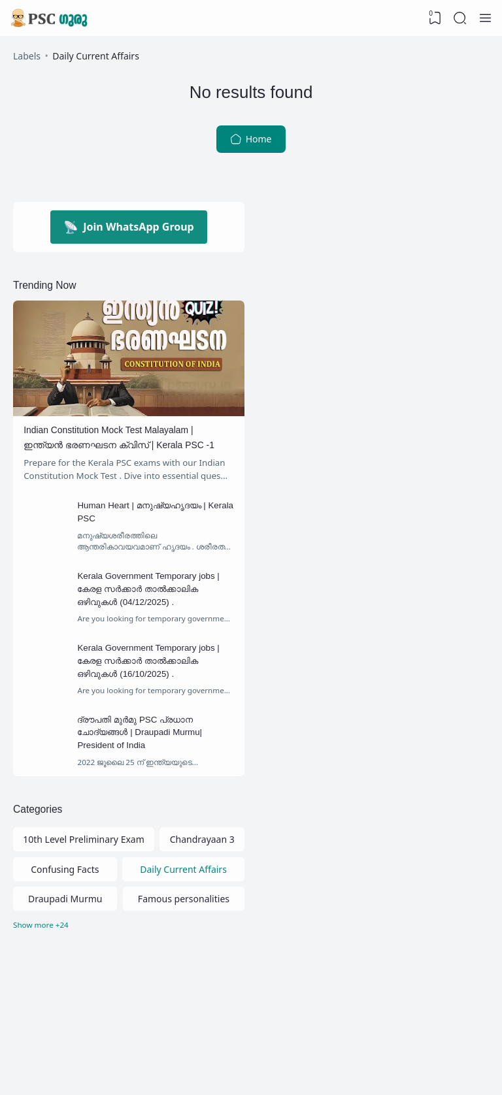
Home (250, 144)
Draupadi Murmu (65, 951)
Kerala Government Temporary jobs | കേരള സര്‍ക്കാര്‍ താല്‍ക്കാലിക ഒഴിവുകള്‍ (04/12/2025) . (156, 623)
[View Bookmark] (433, 18)
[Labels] (128, 979)
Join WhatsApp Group (128, 232)
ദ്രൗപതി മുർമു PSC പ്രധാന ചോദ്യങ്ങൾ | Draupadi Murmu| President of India (148, 776)
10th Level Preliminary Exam (83, 889)
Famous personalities (183, 951)
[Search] (459, 18)
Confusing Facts (65, 920)
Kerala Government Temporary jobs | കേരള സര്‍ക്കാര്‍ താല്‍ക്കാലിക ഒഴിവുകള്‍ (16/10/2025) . (156, 700)
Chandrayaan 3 (202, 889)
